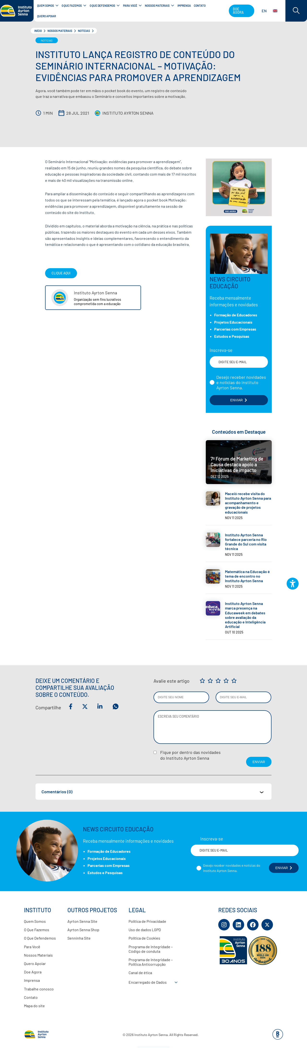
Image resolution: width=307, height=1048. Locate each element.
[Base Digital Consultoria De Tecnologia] (277, 1038)
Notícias (84, 30)
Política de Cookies (144, 938)
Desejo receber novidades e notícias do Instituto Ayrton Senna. (241, 382)
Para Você (32, 946)
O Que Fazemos (36, 929)
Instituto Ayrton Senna (128, 113)
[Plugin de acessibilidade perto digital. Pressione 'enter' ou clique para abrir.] (293, 584)
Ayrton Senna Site (82, 921)
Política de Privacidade (147, 921)
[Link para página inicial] (17, 11)
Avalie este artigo (171, 681)
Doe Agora (32, 972)
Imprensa (32, 980)
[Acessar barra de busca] (296, 11)
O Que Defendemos (40, 938)
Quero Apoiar (35, 963)
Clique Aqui (61, 273)
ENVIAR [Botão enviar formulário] (238, 400)
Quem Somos (35, 921)
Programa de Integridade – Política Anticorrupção (151, 961)
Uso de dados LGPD (145, 929)
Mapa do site (34, 1005)
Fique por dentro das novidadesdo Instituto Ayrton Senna (190, 755)
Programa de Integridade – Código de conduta (151, 948)
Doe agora (238, 10)
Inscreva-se (221, 350)
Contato (31, 997)
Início (38, 30)
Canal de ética (140, 972)
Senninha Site (79, 938)
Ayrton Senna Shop (83, 929)
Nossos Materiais (59, 30)
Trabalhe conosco (39, 989)
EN (269, 10)
